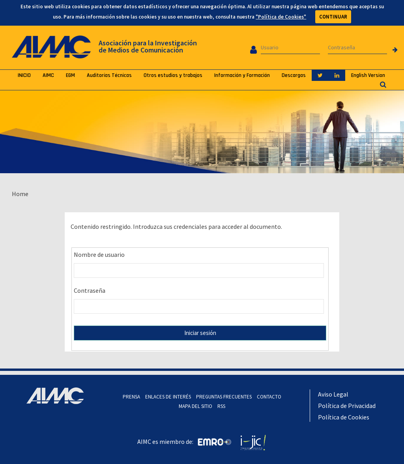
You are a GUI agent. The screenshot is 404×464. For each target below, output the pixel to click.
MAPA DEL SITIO (195, 406)
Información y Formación (242, 75)
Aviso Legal (333, 394)
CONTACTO (269, 396)
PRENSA (131, 396)
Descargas (294, 75)
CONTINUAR (333, 16)
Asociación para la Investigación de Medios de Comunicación (148, 46)
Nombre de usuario (99, 254)
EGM (70, 75)
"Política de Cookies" (281, 16)
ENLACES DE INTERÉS (168, 396)
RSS (221, 406)
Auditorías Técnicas (109, 75)
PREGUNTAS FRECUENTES (224, 396)
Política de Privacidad (347, 406)
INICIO (24, 75)
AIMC (48, 75)
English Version (368, 75)
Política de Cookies (343, 417)
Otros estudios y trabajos (173, 75)
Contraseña (89, 290)
